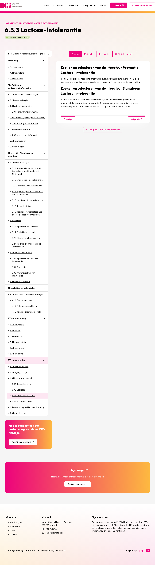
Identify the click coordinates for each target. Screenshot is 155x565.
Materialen (74, 5)
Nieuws (103, 5)
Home (47, 5)
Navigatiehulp (89, 5)
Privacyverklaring (15, 550)
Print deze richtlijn (124, 54)
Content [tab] (75, 54)
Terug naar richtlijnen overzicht (103, 129)
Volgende (136, 119)
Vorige (68, 119)
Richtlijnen (59, 5)
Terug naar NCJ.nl (143, 6)
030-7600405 (51, 529)
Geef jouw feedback (23, 442)
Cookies (32, 550)
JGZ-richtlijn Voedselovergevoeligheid (26, 53)
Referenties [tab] (104, 54)
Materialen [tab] (89, 54)
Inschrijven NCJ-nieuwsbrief (53, 550)
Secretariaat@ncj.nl (54, 532)
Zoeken (118, 5)
